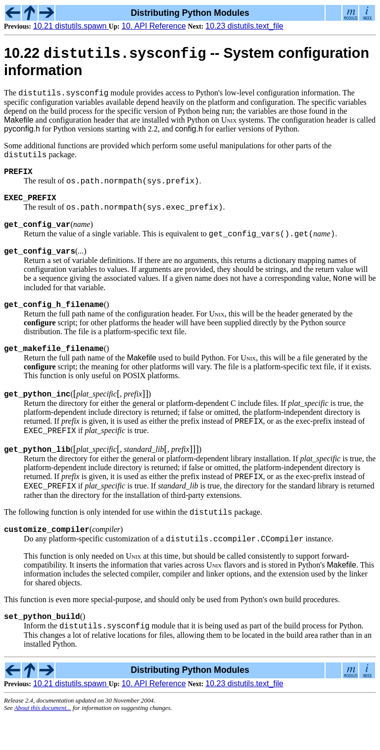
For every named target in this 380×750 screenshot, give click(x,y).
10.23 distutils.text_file (244, 26)
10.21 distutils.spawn (71, 26)
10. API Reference (154, 26)
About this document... (42, 742)
